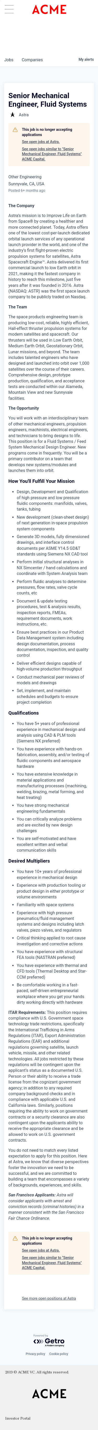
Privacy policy (35, 1354)
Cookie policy (58, 1354)
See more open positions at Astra (49, 1298)
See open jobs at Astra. (41, 142)
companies (32, 59)
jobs (8, 59)
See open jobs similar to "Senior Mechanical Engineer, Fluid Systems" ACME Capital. (52, 154)
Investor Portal (17, 1419)
